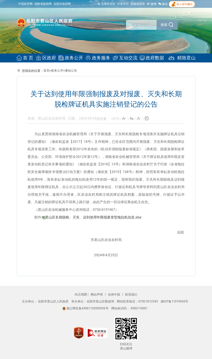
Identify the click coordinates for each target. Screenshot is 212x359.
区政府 (47, 58)
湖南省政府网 (43, 4)
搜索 (164, 25)
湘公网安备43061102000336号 (86, 308)
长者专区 (123, 4)
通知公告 (71, 70)
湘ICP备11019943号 (174, 301)
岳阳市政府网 (62, 4)
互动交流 (124, 58)
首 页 (26, 58)
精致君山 (179, 58)
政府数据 (151, 58)
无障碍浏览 (106, 4)
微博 (151, 4)
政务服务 (97, 58)
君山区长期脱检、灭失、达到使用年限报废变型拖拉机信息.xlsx (93, 217)
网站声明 (97, 294)
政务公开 (71, 58)
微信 (163, 4)
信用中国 (114, 294)
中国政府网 (25, 4)
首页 (46, 70)
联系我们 (131, 294)
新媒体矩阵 (138, 4)
